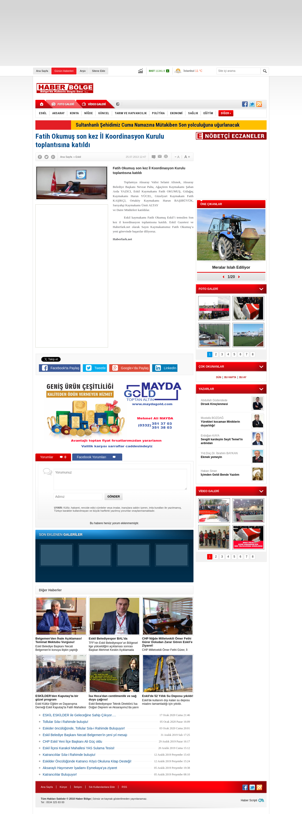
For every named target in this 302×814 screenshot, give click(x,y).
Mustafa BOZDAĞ (225, 421)
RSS (124, 787)
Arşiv (82, 70)
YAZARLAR (206, 389)
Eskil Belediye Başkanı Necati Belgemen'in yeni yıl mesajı (85, 735)
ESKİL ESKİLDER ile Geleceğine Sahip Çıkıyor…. (79, 715)
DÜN (218, 377)
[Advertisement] (141, 33)
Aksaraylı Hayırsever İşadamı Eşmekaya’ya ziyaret (80, 768)
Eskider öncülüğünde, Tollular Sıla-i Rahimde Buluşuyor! (84, 728)
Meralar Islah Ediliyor (231, 267)
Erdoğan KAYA (225, 439)
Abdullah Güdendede (225, 402)
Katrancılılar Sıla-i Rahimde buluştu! (69, 755)
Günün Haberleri (64, 70)
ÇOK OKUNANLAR (211, 366)
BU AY (242, 377)
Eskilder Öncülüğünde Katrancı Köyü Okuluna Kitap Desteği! (87, 761)
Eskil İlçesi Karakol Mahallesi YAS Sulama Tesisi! (78, 748)
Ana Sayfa (42, 70)
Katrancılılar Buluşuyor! (60, 774)
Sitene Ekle (98, 70)
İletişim (78, 787)
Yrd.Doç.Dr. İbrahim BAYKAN (225, 455)
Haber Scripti (249, 800)
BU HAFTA (230, 377)
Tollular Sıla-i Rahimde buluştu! (65, 722)
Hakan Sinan (225, 473)
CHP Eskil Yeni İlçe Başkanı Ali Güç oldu (72, 741)
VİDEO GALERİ (209, 491)
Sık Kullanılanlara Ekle (102, 787)
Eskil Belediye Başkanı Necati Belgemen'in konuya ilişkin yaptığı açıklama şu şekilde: (61, 644)
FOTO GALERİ (208, 289)
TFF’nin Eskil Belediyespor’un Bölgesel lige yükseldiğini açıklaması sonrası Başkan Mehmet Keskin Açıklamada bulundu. (114, 644)
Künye (63, 787)
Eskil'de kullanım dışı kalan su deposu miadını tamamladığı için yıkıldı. (167, 699)
